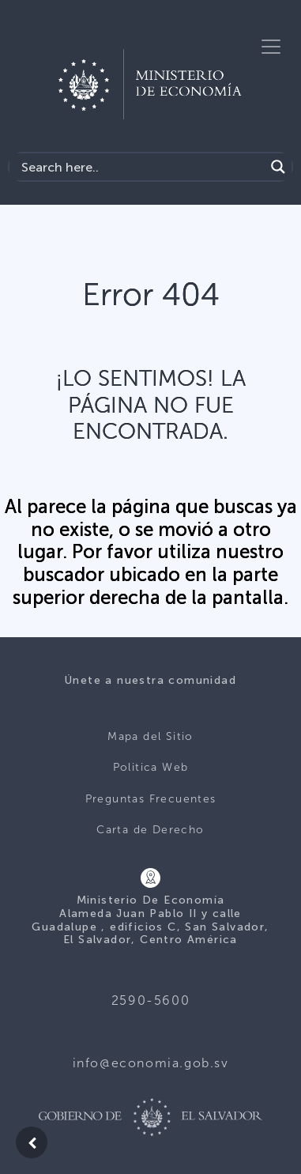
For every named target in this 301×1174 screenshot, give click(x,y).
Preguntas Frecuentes (150, 799)
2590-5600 (150, 1000)
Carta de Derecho (150, 829)
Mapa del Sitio (150, 736)
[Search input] (141, 166)
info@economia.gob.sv (151, 1062)
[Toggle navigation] (271, 47)
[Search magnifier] (278, 166)
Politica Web (151, 767)
